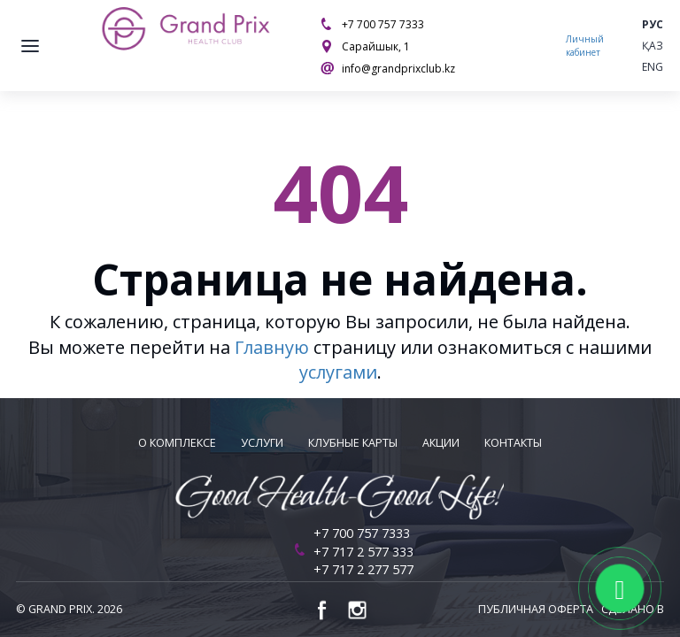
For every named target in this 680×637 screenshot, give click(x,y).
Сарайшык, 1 (376, 46)
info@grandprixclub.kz (398, 68)
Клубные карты (353, 442)
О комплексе (177, 442)
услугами (338, 372)
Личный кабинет (585, 45)
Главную (272, 347)
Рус (652, 24)
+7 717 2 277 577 (363, 569)
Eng (652, 66)
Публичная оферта (535, 609)
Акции (441, 442)
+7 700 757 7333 (383, 24)
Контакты (513, 442)
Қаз (652, 45)
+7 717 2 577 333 (363, 551)
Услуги (262, 442)
